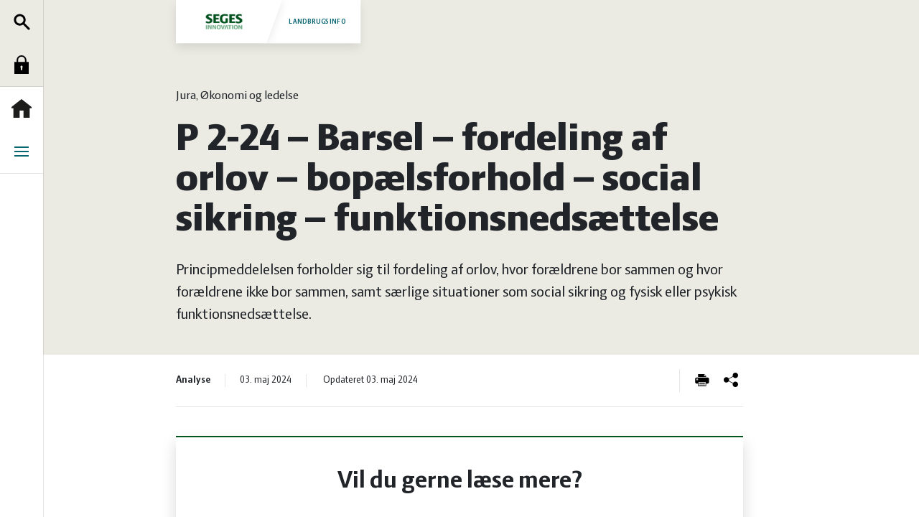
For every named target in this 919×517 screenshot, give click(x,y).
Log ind (25, 64)
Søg (25, 21)
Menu (25, 151)
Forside (25, 108)
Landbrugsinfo (268, 21)
